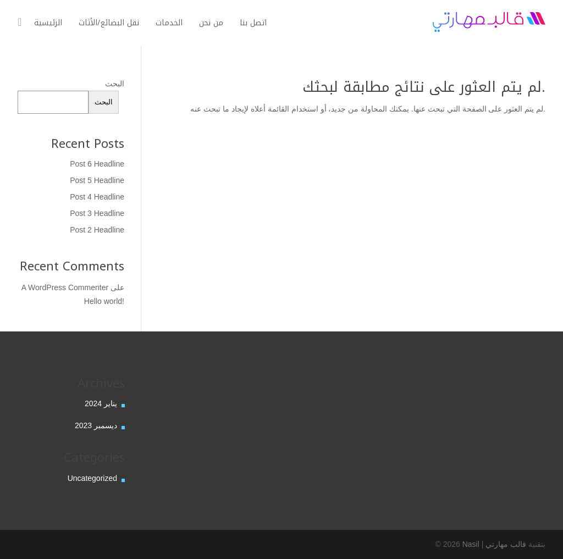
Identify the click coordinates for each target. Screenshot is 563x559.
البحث (114, 83)
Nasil (470, 544)
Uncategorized (92, 478)
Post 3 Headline (97, 213)
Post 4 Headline (97, 196)
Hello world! (104, 301)
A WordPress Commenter (64, 287)
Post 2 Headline (97, 229)
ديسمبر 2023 (96, 425)
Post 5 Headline (97, 180)
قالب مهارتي (505, 544)
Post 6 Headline (97, 163)
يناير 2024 (101, 403)
